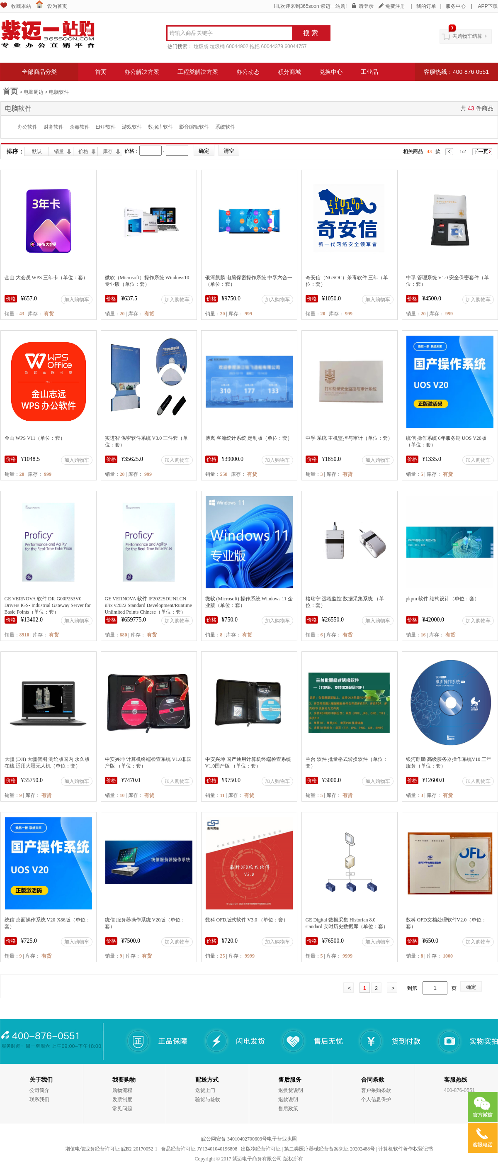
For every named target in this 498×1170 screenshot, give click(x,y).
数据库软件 (160, 127)
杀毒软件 (80, 127)
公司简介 (39, 1090)
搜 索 (310, 33)
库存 (108, 151)
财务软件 (53, 127)
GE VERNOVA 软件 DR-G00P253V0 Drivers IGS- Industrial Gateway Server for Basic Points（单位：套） (48, 605)
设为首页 (57, 6)
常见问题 (122, 1109)
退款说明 (288, 1099)
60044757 (295, 46)
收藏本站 (21, 6)
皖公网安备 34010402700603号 (234, 1139)
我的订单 (426, 6)
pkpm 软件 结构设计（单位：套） (442, 599)
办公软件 (27, 127)
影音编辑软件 (194, 127)
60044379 (272, 46)
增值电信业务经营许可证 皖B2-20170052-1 (111, 1149)
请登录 (366, 6)
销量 (59, 151)
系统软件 (225, 127)
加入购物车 (76, 299)
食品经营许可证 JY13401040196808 (199, 1149)
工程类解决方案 (197, 71)
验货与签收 (207, 1099)
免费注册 (395, 6)
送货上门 (205, 1090)
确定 (471, 987)
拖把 (255, 46)
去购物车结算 (467, 36)
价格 (83, 151)
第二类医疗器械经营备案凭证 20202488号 (329, 1149)
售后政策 (288, 1109)
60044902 (237, 46)
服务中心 (456, 6)
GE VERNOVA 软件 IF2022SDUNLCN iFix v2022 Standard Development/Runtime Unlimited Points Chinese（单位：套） (148, 605)
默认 (37, 151)
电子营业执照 (282, 1139)
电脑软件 (59, 92)
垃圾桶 (217, 46)
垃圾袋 (201, 46)
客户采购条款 (376, 1090)
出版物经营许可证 (261, 1149)
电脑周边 (34, 92)
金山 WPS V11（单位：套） (35, 438)
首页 (101, 71)
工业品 (369, 71)
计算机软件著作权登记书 (405, 1149)
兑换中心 (331, 71)
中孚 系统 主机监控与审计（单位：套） (349, 438)
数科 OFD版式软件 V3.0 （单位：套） (247, 920)
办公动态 (248, 71)
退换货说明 (290, 1090)
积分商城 (289, 71)
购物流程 (122, 1090)
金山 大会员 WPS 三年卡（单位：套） (46, 277)
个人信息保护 (376, 1099)
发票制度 (122, 1099)
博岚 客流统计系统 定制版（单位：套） (248, 438)
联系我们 (39, 1099)
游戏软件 (132, 127)
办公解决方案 (141, 71)
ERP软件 (106, 127)
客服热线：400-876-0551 (456, 71)
